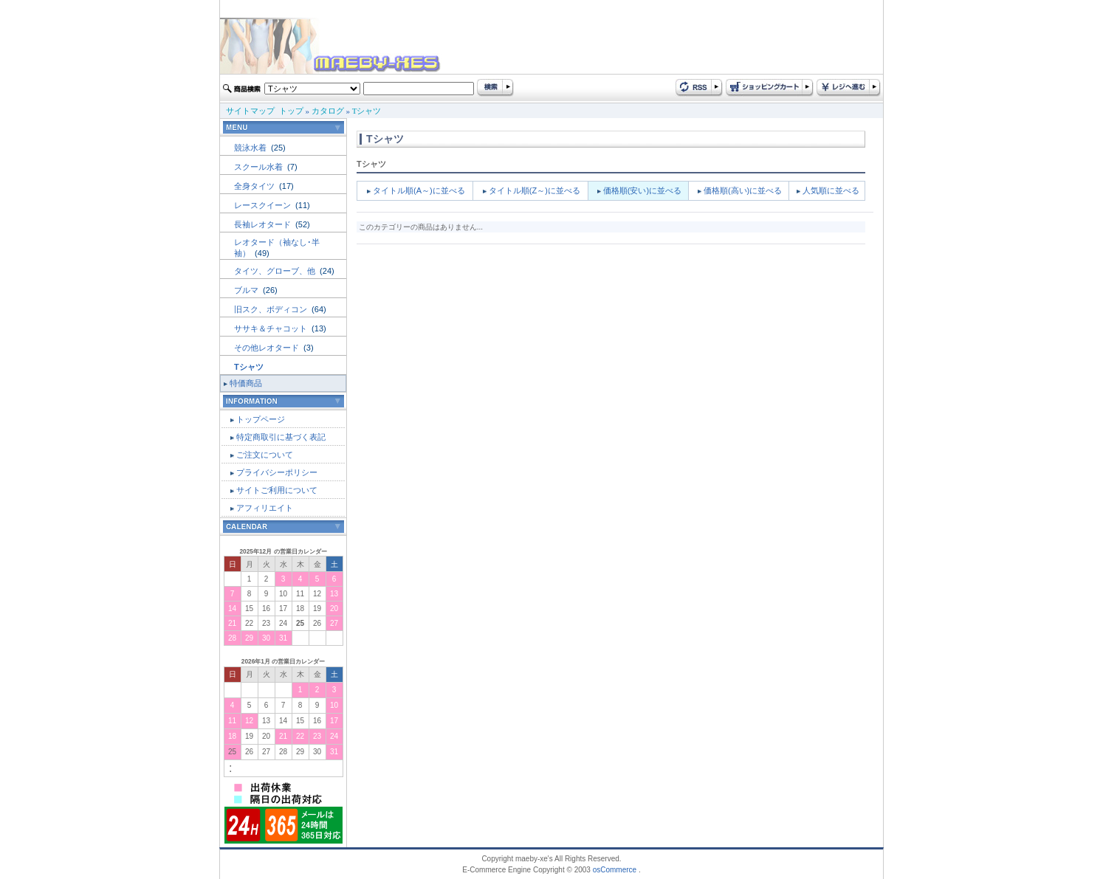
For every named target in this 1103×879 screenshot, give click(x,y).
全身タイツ (255, 186)
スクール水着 (259, 166)
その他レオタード (267, 347)
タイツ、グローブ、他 (275, 270)
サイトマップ (250, 110)
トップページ (260, 419)
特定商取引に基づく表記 (281, 436)
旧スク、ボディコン (271, 309)
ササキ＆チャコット (271, 328)
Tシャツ (367, 110)
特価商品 (246, 383)
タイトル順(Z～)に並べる (534, 190)
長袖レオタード (263, 224)
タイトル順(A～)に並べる (419, 190)
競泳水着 (251, 147)
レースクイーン (263, 205)
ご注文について (264, 454)
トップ (291, 110)
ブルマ (247, 290)
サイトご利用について (276, 490)
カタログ (328, 110)
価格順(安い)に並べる (642, 190)
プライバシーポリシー (276, 472)
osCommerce (614, 870)
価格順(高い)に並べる (743, 190)
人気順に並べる (831, 190)
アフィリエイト (264, 507)
